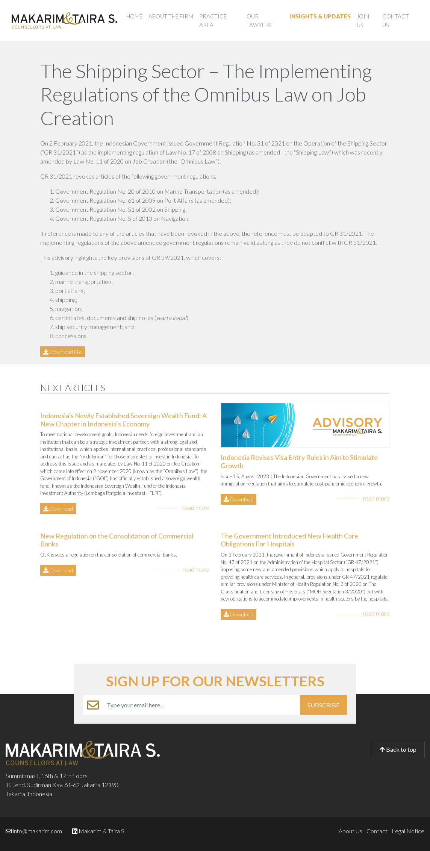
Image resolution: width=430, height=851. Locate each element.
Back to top (398, 749)
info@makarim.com (37, 830)
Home (134, 16)
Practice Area (213, 20)
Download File (62, 352)
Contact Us (395, 20)
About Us (350, 830)
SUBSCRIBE (323, 704)
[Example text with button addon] (201, 705)
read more (195, 507)
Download (58, 508)
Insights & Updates (320, 16)
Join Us (363, 20)
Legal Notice (408, 830)
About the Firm (170, 16)
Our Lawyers (259, 20)
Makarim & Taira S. (102, 830)
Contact (377, 830)
